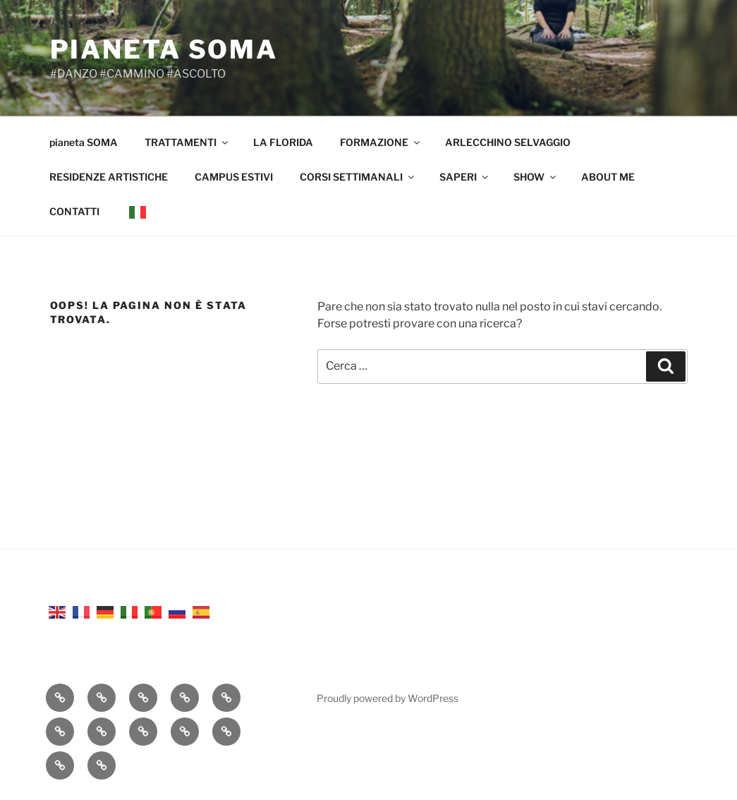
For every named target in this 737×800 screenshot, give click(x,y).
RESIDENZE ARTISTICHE (108, 177)
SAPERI (464, 177)
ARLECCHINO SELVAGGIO (508, 142)
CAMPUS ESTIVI (234, 177)
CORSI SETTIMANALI (358, 177)
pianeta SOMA (164, 49)
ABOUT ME (608, 177)
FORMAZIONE (381, 142)
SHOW (535, 177)
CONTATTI (74, 211)
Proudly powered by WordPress (387, 698)
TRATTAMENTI (187, 142)
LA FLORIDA (283, 142)
